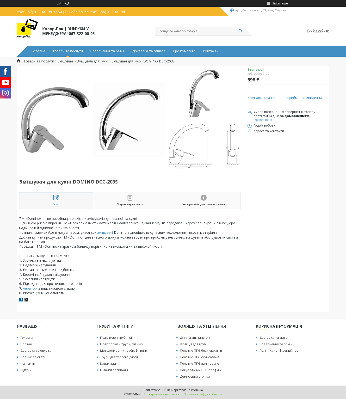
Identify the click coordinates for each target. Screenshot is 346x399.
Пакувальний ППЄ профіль (200, 370)
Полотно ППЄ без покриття (201, 350)
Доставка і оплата (273, 337)
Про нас (26, 344)
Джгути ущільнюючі (195, 337)
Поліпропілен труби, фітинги (121, 344)
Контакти (210, 51)
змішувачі (105, 232)
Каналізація (109, 363)
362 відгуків (280, 3)
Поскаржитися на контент (162, 394)
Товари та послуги (67, 51)
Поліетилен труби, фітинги (120, 337)
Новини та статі (32, 357)
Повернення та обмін (107, 51)
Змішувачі (66, 61)
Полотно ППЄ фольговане (200, 357)
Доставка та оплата (149, 51)
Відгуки (25, 370)
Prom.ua (197, 390)
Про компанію (184, 51)
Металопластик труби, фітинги (123, 350)
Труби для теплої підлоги (119, 357)
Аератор (30, 288)
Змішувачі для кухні (92, 61)
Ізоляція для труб (193, 344)
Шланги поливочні (114, 370)
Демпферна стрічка (195, 376)
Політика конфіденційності (280, 350)
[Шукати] (240, 31)
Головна (38, 51)
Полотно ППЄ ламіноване (199, 363)
